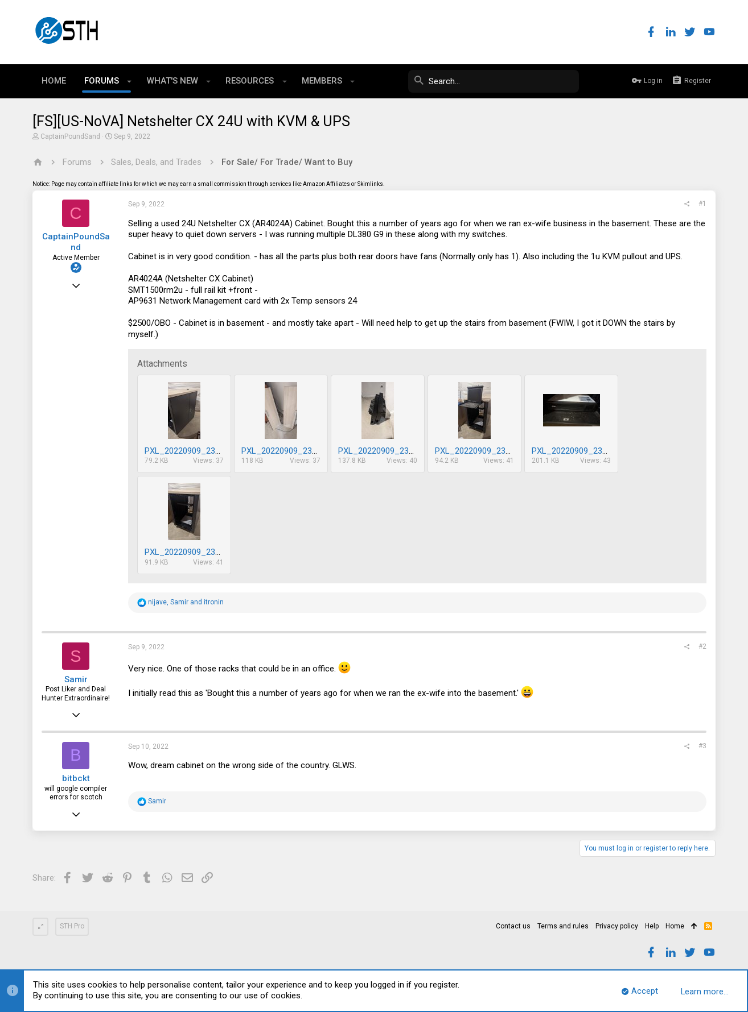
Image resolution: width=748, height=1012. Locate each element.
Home (674, 926)
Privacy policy (616, 926)
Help (652, 926)
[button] (129, 81)
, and (186, 602)
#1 (702, 204)
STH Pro (72, 926)
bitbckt (76, 778)
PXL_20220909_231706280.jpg (202, 552)
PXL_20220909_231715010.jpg (589, 451)
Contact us (513, 926)
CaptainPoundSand (70, 136)
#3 (702, 746)
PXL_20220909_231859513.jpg (202, 451)
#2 (702, 646)
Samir (76, 679)
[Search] (493, 81)
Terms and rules (563, 926)
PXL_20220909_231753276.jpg (298, 451)
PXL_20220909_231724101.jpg (492, 451)
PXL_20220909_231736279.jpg (395, 451)
